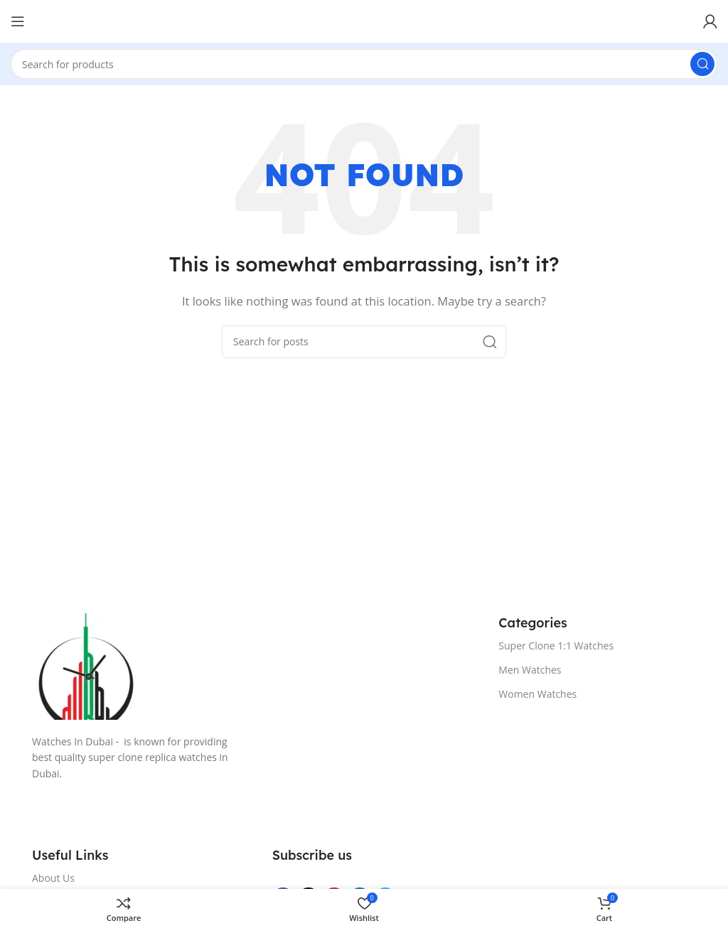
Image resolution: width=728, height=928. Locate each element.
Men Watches (529, 669)
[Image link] (251, 666)
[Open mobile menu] (18, 21)
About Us (53, 878)
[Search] (364, 64)
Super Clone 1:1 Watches (556, 645)
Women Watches (537, 694)
